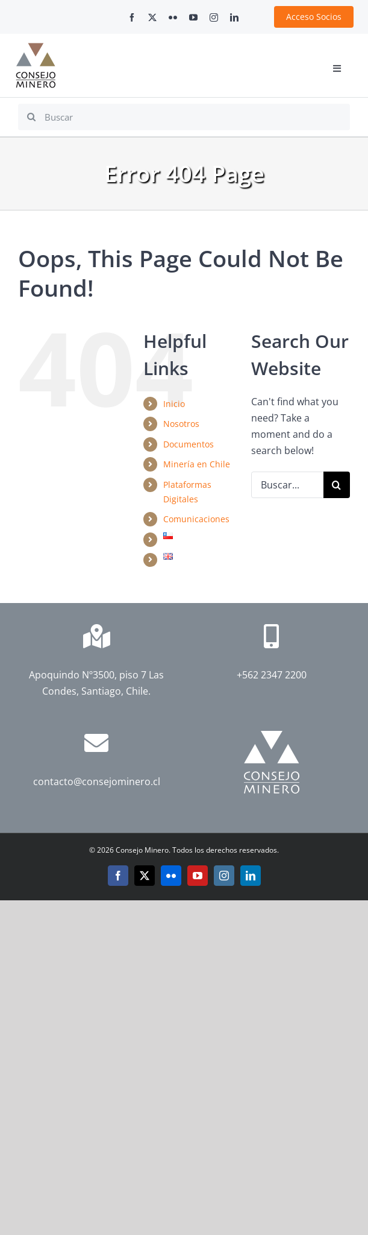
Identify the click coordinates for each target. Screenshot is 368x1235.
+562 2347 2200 (272, 674)
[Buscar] (184, 117)
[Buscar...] (287, 485)
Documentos (188, 444)
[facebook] (132, 17)
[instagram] (214, 17)
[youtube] (193, 17)
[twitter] (152, 17)
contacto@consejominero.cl (96, 781)
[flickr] (173, 17)
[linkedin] (234, 17)
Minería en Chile (196, 464)
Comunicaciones (196, 519)
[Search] (31, 117)
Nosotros (181, 423)
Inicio (174, 403)
